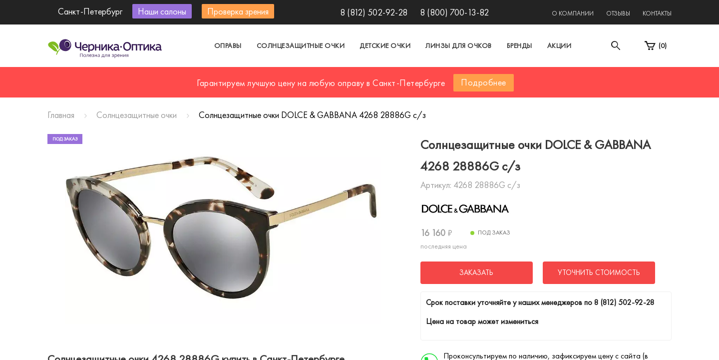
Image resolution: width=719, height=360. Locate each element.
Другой (404, 76)
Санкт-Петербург (336, 76)
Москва (267, 76)
